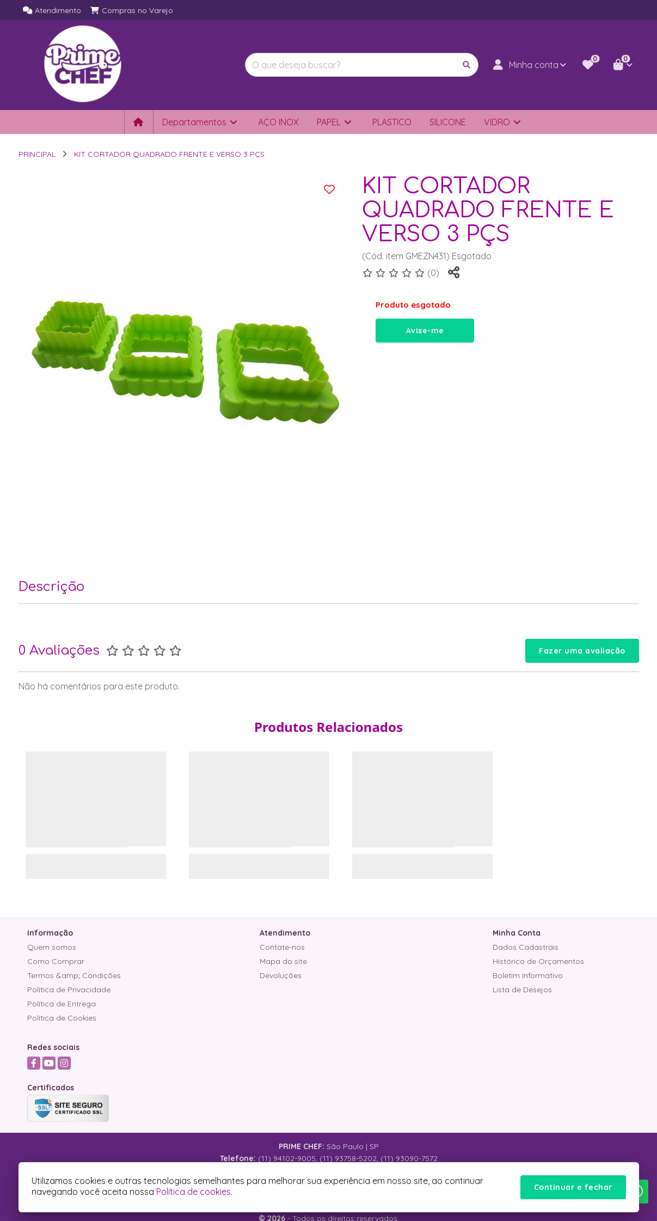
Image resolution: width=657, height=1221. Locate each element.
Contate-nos (282, 947)
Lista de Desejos (522, 989)
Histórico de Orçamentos (538, 961)
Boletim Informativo (528, 975)
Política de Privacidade (68, 989)
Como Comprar (55, 961)
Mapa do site (283, 961)
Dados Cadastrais (525, 947)
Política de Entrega (61, 1004)
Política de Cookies (61, 1018)
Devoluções (281, 975)
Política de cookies (193, 1191)
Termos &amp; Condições (74, 975)
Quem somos (51, 947)
